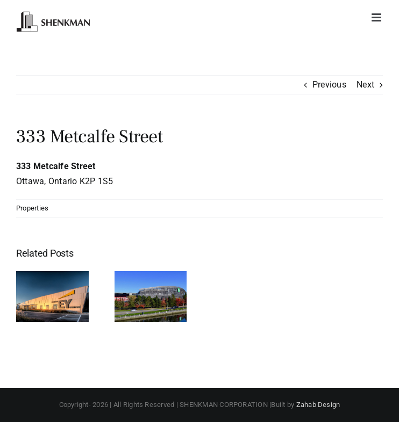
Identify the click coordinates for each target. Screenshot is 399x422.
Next (365, 84)
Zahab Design (318, 405)
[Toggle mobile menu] (377, 17)
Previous (329, 84)
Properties (32, 208)
